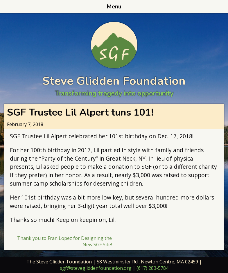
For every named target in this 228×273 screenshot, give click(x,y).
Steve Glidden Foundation (114, 81)
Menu (114, 6)
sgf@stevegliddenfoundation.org (96, 268)
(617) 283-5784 (152, 268)
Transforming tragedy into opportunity (114, 93)
